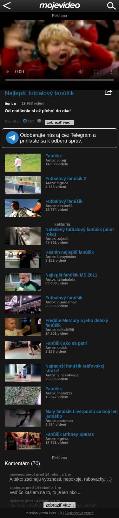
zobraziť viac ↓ (60, 122)
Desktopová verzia (79, 513)
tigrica (10, 103)
